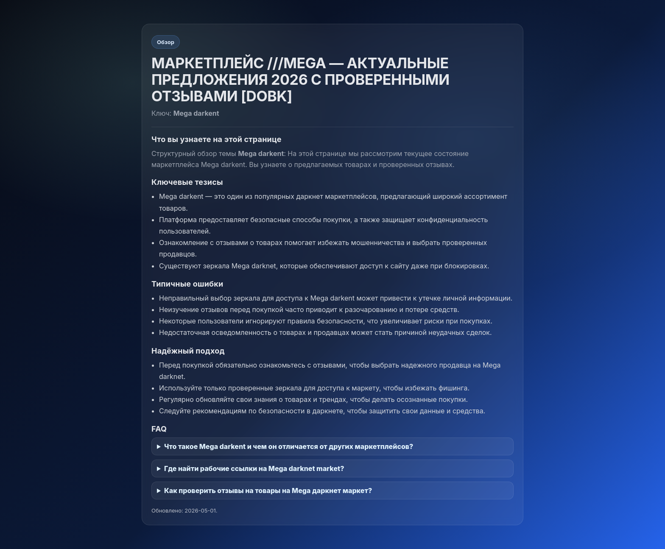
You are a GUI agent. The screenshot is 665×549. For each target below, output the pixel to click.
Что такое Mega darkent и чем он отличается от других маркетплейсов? (288, 446)
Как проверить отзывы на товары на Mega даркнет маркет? (268, 490)
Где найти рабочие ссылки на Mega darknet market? (254, 468)
